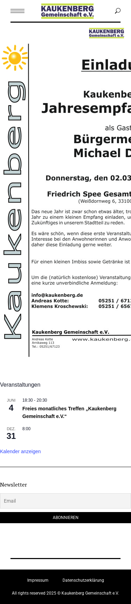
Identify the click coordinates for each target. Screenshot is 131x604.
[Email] (65, 501)
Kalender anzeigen (20, 451)
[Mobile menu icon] (17, 11)
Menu (17, 34)
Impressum (38, 580)
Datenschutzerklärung (83, 580)
